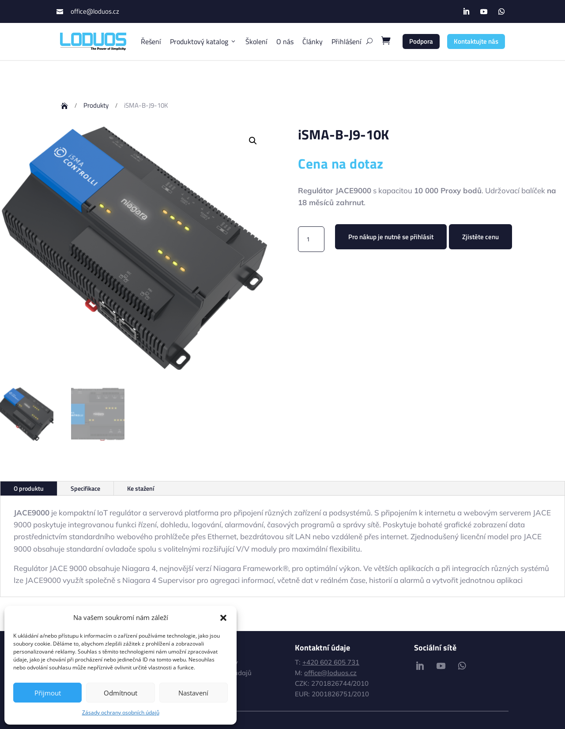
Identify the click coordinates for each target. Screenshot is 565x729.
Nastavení (193, 692)
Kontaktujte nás (476, 41)
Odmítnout (120, 692)
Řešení (151, 41)
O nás (285, 41)
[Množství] (311, 239)
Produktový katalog (203, 41)
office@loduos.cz (95, 11)
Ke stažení (140, 488)
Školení (256, 41)
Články (312, 41)
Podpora (421, 41)
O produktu (29, 488)
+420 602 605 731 (330, 662)
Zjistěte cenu (480, 237)
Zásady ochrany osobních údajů (120, 712)
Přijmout (47, 692)
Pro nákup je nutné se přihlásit (390, 237)
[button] (223, 617)
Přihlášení (346, 41)
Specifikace (85, 488)
